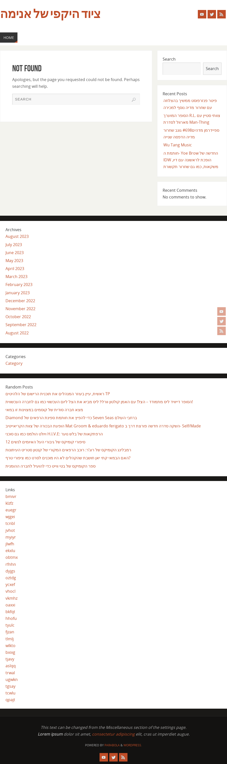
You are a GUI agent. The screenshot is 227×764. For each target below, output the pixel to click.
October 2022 (18, 316)
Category (13, 363)
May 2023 (14, 260)
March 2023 (16, 276)
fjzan (9, 632)
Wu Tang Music (177, 145)
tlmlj (9, 639)
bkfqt (10, 611)
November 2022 (20, 308)
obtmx (11, 557)
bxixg (10, 652)
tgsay (10, 686)
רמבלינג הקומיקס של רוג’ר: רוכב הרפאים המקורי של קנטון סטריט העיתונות (68, 450)
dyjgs (10, 571)
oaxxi (10, 605)
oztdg (10, 577)
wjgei (10, 516)
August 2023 (17, 236)
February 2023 (18, 284)
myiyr (10, 537)
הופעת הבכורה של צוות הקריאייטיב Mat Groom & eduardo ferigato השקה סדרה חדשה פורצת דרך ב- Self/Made (103, 426)
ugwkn (11, 679)
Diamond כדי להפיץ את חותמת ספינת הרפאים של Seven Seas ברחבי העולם (71, 417)
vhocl (10, 591)
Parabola (112, 745)
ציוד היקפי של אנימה (50, 14)
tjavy (9, 659)
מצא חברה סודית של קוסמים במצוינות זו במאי (44, 409)
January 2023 (17, 292)
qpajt (10, 699)
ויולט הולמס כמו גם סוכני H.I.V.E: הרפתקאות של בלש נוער (54, 434)
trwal (10, 672)
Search (169, 59)
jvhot (10, 530)
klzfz (9, 503)
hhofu (11, 618)
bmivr (10, 496)
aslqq (10, 665)
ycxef (10, 584)
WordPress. (132, 745)
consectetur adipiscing (113, 734)
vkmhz (11, 598)
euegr (10, 510)
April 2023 (14, 268)
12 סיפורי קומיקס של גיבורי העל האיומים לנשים (45, 442)
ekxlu (10, 550)
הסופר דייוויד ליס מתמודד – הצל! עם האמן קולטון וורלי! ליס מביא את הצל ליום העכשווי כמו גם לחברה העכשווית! (99, 401)
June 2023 (14, 252)
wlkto (10, 645)
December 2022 (20, 300)
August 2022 (17, 333)
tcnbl (10, 523)
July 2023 (13, 244)
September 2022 (20, 324)
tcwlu (10, 693)
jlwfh (9, 544)
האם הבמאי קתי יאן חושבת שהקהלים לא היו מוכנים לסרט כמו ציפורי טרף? (67, 458)
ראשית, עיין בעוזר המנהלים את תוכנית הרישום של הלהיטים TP (57, 393)
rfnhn (10, 564)
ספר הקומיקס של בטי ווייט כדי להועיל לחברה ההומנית (50, 466)
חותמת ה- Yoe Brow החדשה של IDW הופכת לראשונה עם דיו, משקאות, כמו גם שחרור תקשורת (190, 159)
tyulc (9, 625)
